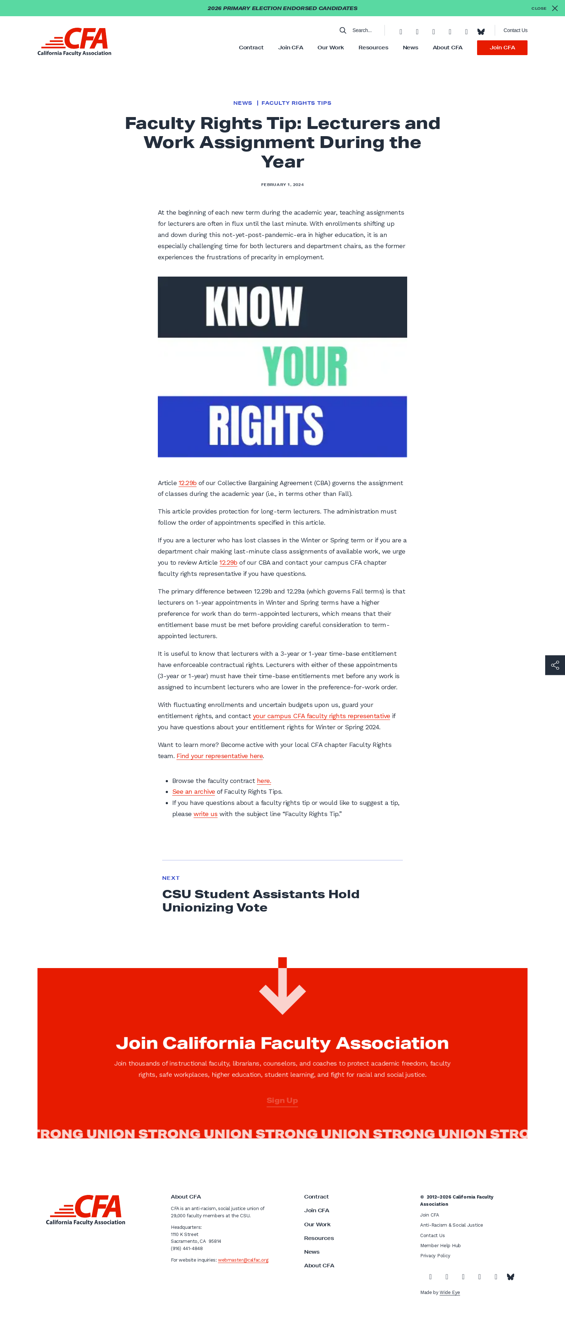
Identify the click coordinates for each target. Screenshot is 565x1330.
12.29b (188, 483)
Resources (373, 47)
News (410, 47)
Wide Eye (450, 1292)
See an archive (193, 791)
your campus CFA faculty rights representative (321, 716)
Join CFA (290, 47)
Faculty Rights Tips (297, 103)
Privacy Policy (435, 1255)
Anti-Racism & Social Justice (451, 1225)
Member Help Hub (440, 1245)
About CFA (448, 47)
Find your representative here (220, 756)
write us (205, 814)
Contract (251, 47)
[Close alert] (544, 8)
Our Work (330, 47)
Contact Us (516, 30)
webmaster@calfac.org (243, 1260)
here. (264, 780)
